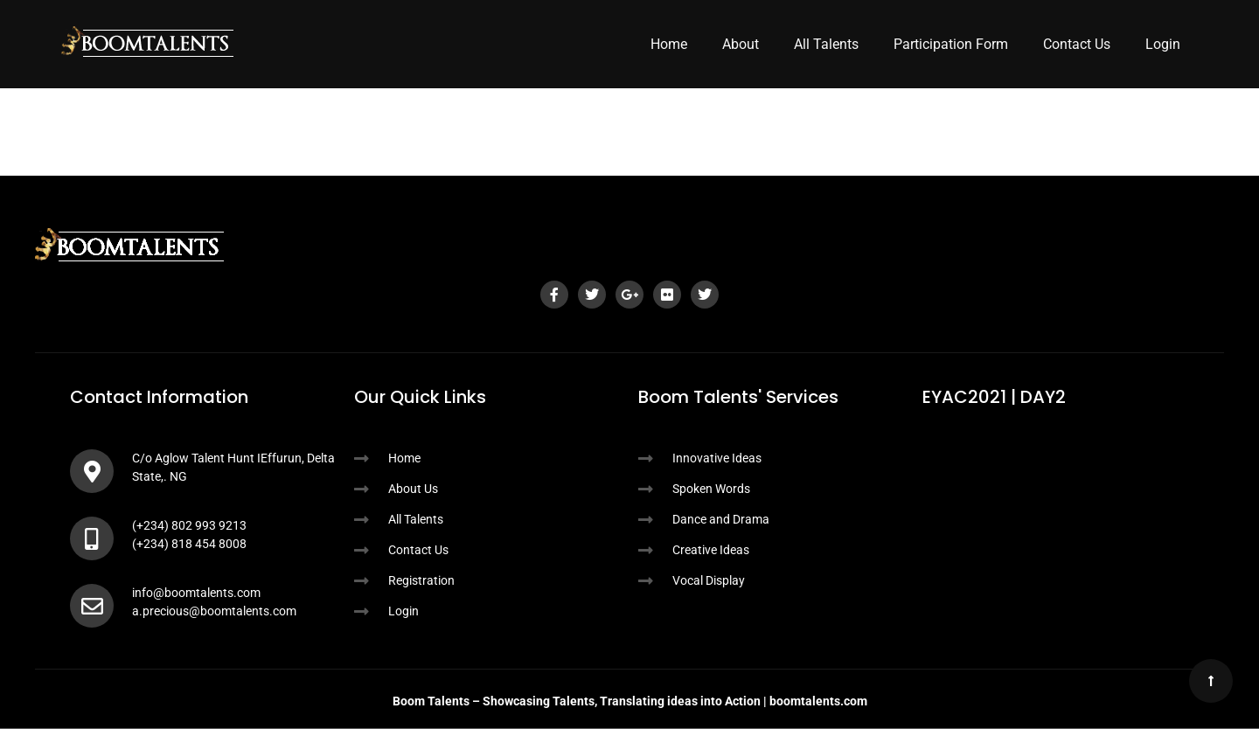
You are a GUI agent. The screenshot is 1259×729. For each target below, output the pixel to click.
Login (1162, 44)
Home (668, 44)
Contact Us (1076, 44)
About (740, 44)
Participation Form (951, 44)
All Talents (826, 44)
